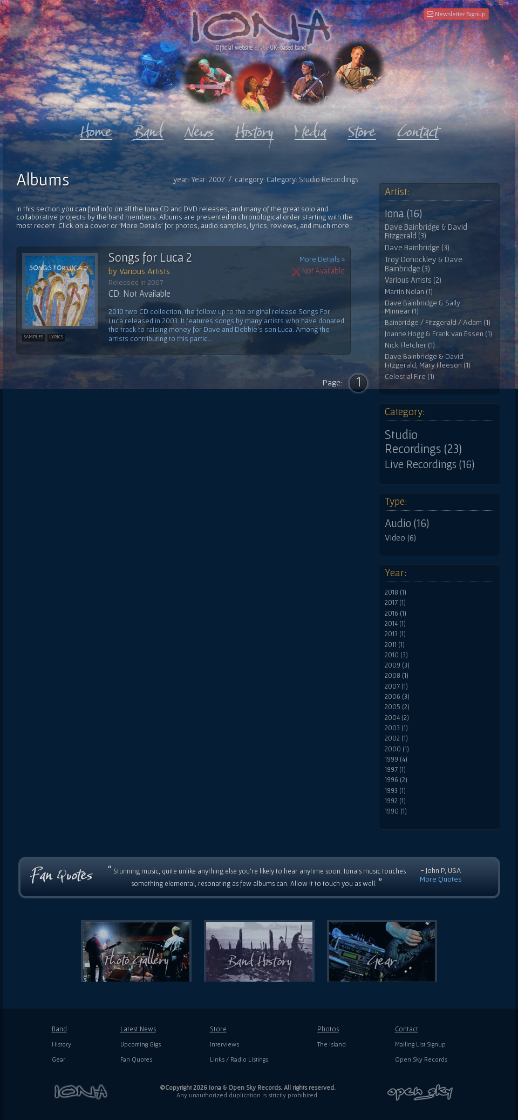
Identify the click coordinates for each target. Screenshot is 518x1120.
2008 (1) (396, 675)
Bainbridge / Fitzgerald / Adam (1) (437, 322)
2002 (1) (396, 738)
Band (59, 1029)
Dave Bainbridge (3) (417, 247)
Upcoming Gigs (140, 1044)
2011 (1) (395, 645)
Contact (406, 1029)
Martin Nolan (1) (409, 292)
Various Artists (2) (413, 280)
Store (218, 1029)
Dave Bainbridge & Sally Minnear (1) (422, 307)
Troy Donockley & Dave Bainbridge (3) (423, 264)
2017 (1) (395, 602)
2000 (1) (397, 749)
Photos (328, 1029)
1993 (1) (395, 791)
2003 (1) (396, 728)
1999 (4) (396, 759)
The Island (331, 1044)
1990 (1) (396, 811)
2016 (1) (395, 613)
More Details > (322, 259)
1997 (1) (395, 770)
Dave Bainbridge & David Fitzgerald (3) (426, 232)
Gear (58, 1059)
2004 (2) (397, 718)
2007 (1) (396, 686)
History (61, 1044)
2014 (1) (395, 624)
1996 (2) (396, 780)
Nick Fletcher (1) (410, 345)
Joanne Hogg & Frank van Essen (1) (438, 334)
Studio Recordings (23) (423, 442)
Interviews (224, 1044)
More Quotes (441, 879)
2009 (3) (397, 665)
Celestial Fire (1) (409, 376)
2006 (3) (397, 697)
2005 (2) (397, 707)
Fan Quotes (136, 1059)
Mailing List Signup (420, 1044)
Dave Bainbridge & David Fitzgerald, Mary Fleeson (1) (428, 360)
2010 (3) (396, 655)
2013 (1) (395, 634)
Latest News (138, 1029)
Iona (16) (403, 213)
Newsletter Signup (456, 13)
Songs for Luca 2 (150, 257)
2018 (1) (395, 592)
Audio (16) (407, 523)
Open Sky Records (421, 1059)
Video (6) (400, 537)
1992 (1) (395, 801)
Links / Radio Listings (239, 1059)
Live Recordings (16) (429, 464)
